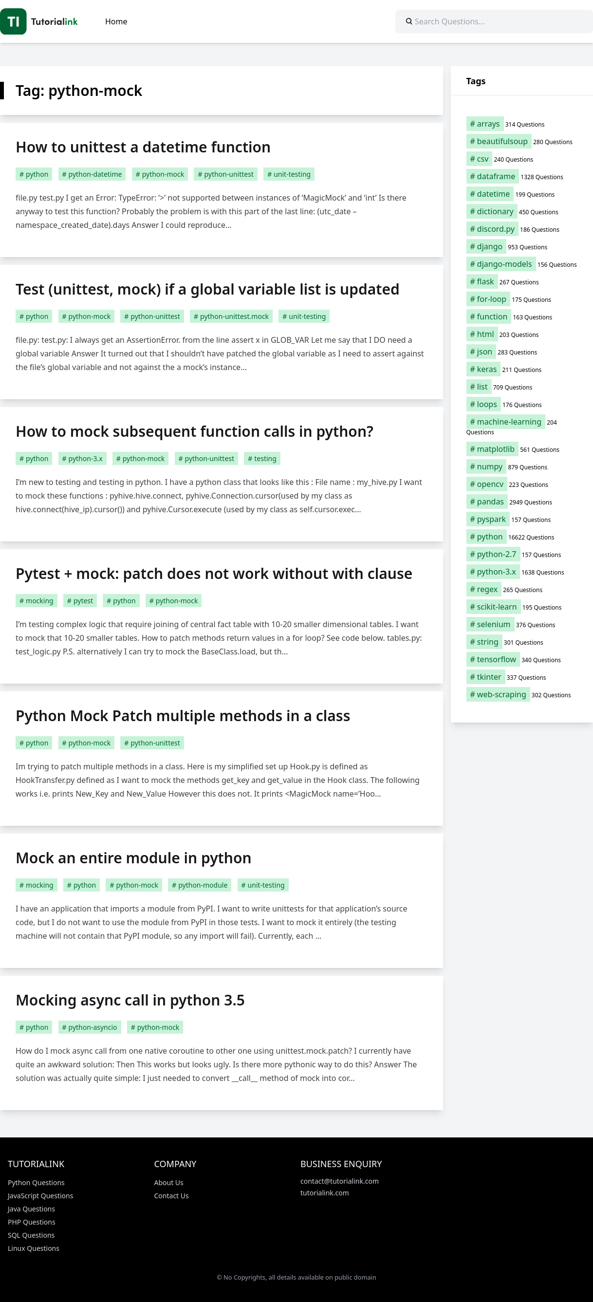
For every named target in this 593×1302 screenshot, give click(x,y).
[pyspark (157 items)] (522, 519)
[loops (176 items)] (522, 404)
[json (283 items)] (522, 351)
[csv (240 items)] (522, 159)
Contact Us (171, 1195)
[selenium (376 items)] (522, 624)
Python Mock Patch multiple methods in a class (183, 715)
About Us (169, 1182)
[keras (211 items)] (522, 369)
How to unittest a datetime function (143, 147)
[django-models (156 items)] (522, 264)
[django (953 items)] (522, 246)
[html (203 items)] (522, 334)
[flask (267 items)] (522, 281)
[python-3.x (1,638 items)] (522, 572)
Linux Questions (33, 1248)
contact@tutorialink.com (339, 1181)
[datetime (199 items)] (522, 194)
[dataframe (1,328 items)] (522, 176)
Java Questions (31, 1208)
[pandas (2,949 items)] (522, 501)
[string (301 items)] (522, 642)
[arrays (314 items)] (522, 124)
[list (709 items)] (522, 386)
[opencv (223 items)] (522, 484)
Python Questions (36, 1182)
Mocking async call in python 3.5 (130, 1000)
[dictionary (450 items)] (522, 211)
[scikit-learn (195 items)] (522, 607)
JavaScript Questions (40, 1195)
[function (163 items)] (522, 316)
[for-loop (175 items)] (522, 299)
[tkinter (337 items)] (522, 677)
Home (116, 21)
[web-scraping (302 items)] (522, 694)
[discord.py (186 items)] (522, 229)
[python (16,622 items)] (522, 536)
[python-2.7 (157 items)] (522, 554)
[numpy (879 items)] (522, 466)
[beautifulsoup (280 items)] (522, 141)
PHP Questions (32, 1222)
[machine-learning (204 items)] (522, 426)
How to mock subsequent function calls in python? (194, 431)
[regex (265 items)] (522, 589)
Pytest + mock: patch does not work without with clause (214, 573)
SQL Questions (31, 1235)
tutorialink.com (324, 1192)
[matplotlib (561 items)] (522, 449)
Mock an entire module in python (134, 858)
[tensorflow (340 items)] (522, 659)
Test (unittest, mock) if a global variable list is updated (208, 289)
